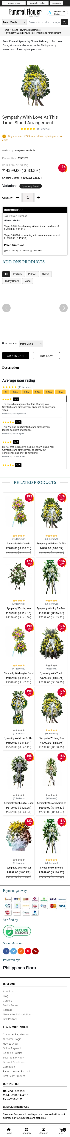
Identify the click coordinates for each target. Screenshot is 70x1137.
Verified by (10, 920)
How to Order (10, 1043)
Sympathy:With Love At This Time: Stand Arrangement (33, 32)
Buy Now (46, 356)
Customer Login (12, 1039)
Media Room (10, 1005)
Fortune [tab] (17, 274)
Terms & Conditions (14, 1062)
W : (22, 250)
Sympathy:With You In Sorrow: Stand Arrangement (18, 545)
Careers (7, 1000)
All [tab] (6, 274)
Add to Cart (16, 356)
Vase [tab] (27, 281)
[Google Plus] (35, 951)
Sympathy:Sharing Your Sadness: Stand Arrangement (18, 869)
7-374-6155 (16, 1099)
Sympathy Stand (30, 186)
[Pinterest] (28, 951)
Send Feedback (14, 1091)
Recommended (14, 3)
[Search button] (64, 22)
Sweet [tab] (45, 274)
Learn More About (15, 1027)
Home (6, 29)
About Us (8, 991)
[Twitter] (13, 951)
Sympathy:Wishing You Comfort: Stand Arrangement (19, 610)
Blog (5, 996)
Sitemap (8, 1010)
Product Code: (15, 158)
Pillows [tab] (32, 274)
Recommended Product (16, 1071)
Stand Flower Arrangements (26, 29)
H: (36, 250)
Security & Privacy (13, 1057)
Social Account (13, 943)
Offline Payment (12, 1048)
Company (9, 984)
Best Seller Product (37, 3)
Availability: (18, 150)
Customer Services (16, 1107)
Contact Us (10, 1084)
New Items (56, 3)
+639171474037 (19, 1095)
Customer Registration (16, 1034)
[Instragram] (21, 951)
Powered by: (11, 960)
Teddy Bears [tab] (12, 281)
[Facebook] (6, 951)
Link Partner (10, 1019)
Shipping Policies (12, 1053)
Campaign (9, 1066)
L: (9, 250)
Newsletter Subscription (17, 1014)
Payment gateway (15, 891)
